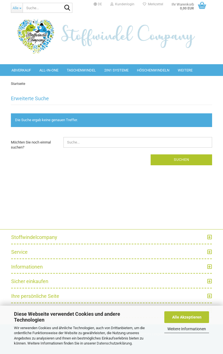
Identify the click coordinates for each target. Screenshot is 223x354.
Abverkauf (21, 70)
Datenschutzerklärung (114, 343)
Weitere (185, 70)
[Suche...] (17, 8)
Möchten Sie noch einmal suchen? (31, 145)
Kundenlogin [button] (122, 4)
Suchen (181, 159)
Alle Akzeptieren (186, 317)
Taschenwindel (81, 70)
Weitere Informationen (186, 329)
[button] (97, 4)
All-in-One (48, 70)
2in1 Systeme (116, 70)
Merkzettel (153, 4)
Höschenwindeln (153, 70)
